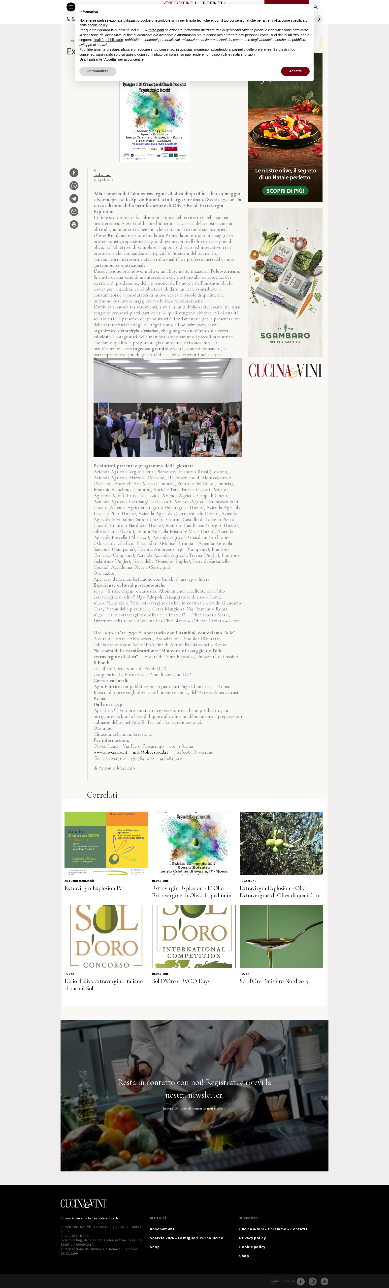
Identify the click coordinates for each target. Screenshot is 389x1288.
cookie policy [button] (97, 25)
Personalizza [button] (97, 71)
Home (70, 41)
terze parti (156, 30)
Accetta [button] (295, 71)
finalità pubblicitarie (108, 40)
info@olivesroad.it (150, 752)
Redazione (102, 174)
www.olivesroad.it (111, 752)
